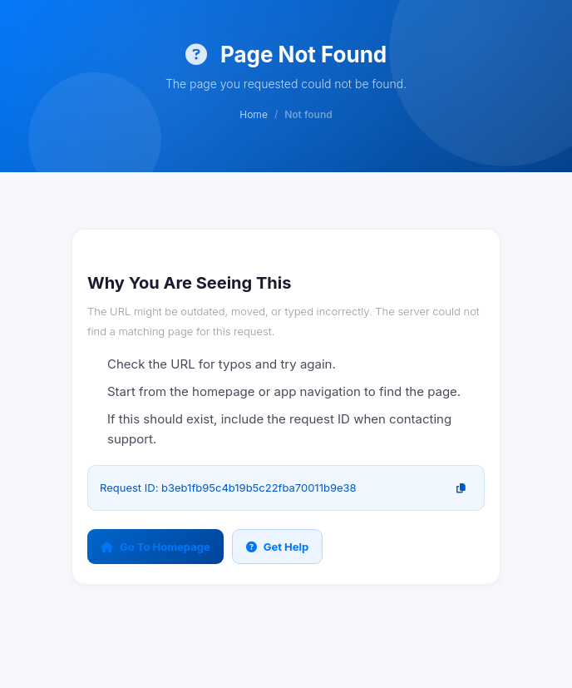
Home (253, 114)
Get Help (277, 546)
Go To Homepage (155, 546)
